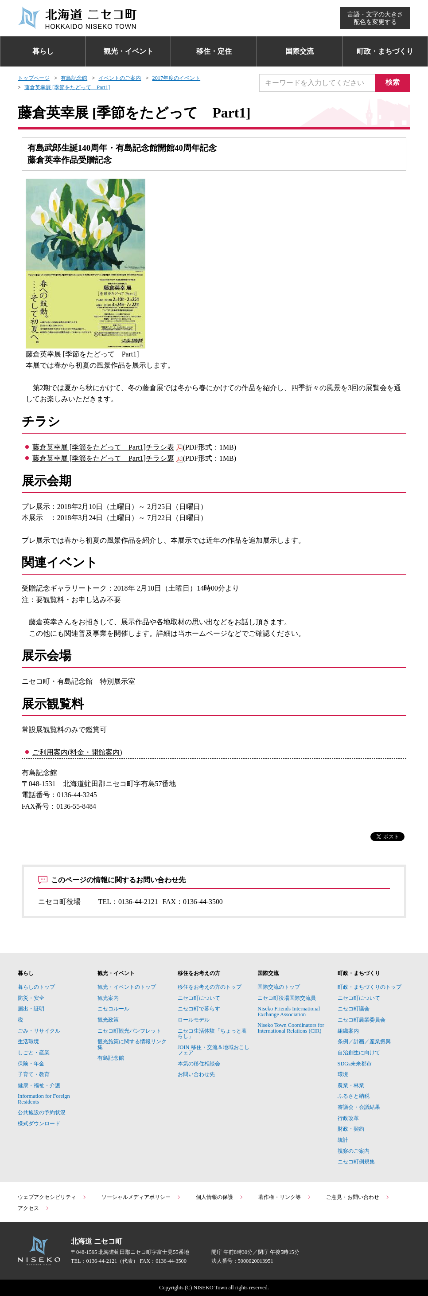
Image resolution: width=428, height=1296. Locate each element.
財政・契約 (351, 1129)
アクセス (34, 1208)
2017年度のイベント (176, 78)
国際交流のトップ (278, 987)
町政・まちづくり (385, 51)
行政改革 (348, 1118)
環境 (343, 1074)
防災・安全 (31, 998)
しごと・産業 (34, 1052)
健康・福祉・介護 (39, 1085)
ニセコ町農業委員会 (361, 1020)
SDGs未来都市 (355, 1064)
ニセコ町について (199, 998)
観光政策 (108, 1020)
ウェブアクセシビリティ (52, 1197)
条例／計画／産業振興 (364, 1041)
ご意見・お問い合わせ (358, 1197)
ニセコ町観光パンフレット (129, 1031)
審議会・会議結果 (359, 1107)
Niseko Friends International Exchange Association (288, 1011)
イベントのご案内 (119, 78)
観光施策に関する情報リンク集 (132, 1044)
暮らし (43, 51)
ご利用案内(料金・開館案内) (77, 752)
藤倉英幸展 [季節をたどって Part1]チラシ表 (103, 447)
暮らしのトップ (36, 987)
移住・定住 (214, 51)
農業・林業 (351, 1085)
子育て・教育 (34, 1074)
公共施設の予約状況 (42, 1112)
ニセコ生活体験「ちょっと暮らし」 (212, 1033)
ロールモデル (194, 1020)
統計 (343, 1140)
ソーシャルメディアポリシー (141, 1197)
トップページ (34, 78)
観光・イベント (128, 51)
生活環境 (28, 1041)
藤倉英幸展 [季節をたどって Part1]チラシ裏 (103, 458)
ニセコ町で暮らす (199, 1009)
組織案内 (348, 1031)
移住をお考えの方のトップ (209, 987)
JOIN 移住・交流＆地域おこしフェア (213, 1050)
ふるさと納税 (354, 1096)
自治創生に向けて (359, 1052)
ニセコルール (113, 1009)
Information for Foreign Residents (44, 1098)
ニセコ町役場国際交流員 (286, 998)
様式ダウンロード (39, 1123)
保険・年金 (31, 1064)
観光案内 (108, 998)
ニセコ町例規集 (356, 1162)
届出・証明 (31, 1009)
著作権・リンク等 (284, 1197)
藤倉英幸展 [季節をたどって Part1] (67, 87)
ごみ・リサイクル (39, 1031)
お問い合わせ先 (196, 1074)
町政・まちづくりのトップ (369, 987)
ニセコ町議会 (354, 1009)
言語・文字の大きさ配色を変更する (375, 18)
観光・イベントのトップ (126, 987)
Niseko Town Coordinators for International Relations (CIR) (290, 1028)
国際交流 (299, 51)
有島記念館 (74, 78)
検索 (392, 82)
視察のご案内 (354, 1151)
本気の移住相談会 (199, 1064)
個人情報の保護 (220, 1197)
